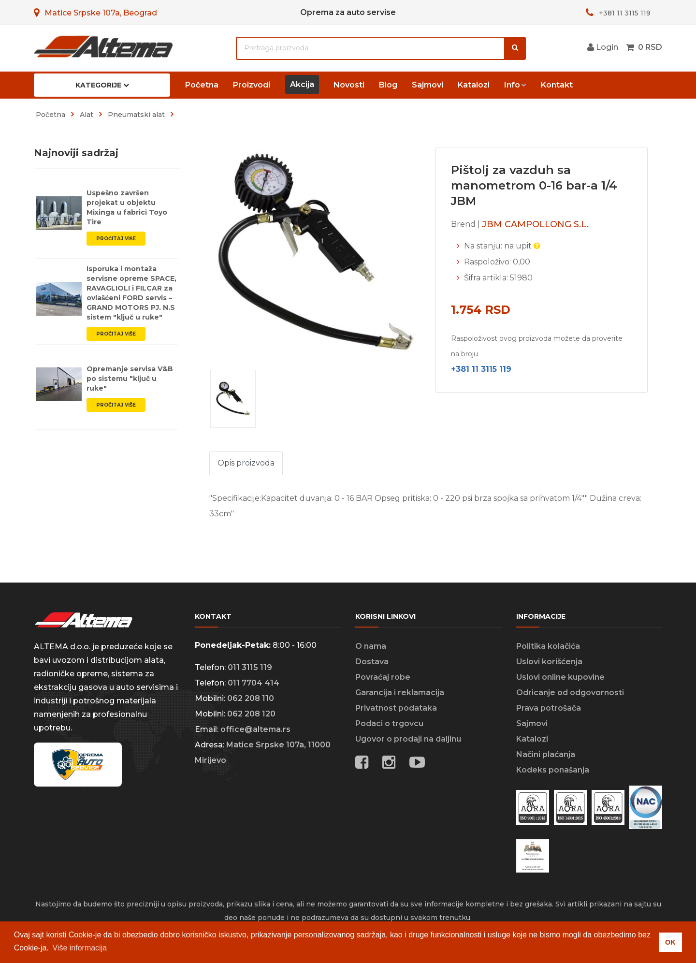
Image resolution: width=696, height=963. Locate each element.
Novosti (349, 84)
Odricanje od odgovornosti (570, 692)
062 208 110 (250, 698)
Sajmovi (427, 84)
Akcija (302, 84)
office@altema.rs (255, 729)
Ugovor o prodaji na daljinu (408, 739)
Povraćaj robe (382, 677)
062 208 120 (251, 713)
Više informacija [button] (79, 948)
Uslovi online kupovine (560, 677)
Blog (388, 84)
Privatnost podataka (396, 708)
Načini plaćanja (545, 754)
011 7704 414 (253, 682)
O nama (370, 646)
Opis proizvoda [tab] (246, 462)
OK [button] (670, 942)
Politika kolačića (548, 646)
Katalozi (474, 84)
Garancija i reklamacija (399, 692)
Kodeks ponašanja (552, 769)
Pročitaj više (116, 238)
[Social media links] (417, 764)
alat (86, 114)
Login (602, 47)
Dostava (372, 661)
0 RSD (650, 47)
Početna (201, 84)
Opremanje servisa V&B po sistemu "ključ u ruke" (130, 379)
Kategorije (102, 85)
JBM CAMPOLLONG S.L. (535, 224)
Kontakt (557, 84)
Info (512, 84)
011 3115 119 (250, 667)
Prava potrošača (548, 708)
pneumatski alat (136, 114)
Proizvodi (251, 84)
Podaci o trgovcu (389, 723)
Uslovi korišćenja (549, 661)
